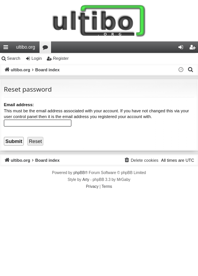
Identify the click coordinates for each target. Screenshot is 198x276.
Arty (85, 179)
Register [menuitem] (194, 48)
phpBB (79, 173)
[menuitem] (190, 70)
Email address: (19, 104)
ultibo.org (25, 47)
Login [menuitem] (182, 48)
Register (61, 58)
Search (13, 58)
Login (36, 58)
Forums (47, 48)
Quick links (7, 48)
